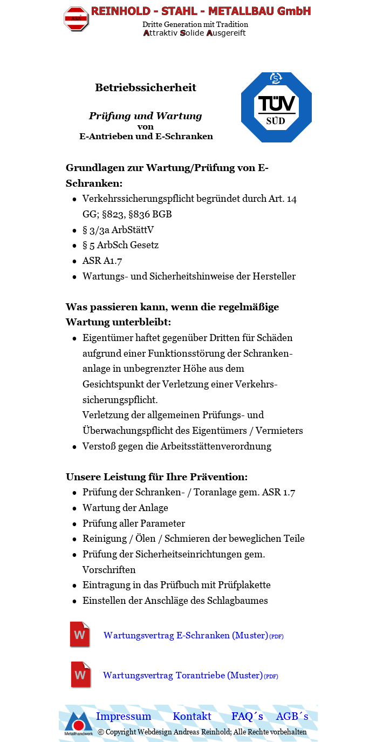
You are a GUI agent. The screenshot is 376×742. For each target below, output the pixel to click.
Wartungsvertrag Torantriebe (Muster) (184, 675)
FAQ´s (247, 716)
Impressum (124, 716)
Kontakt (192, 716)
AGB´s (292, 716)
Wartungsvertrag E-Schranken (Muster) (187, 635)
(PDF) (271, 676)
